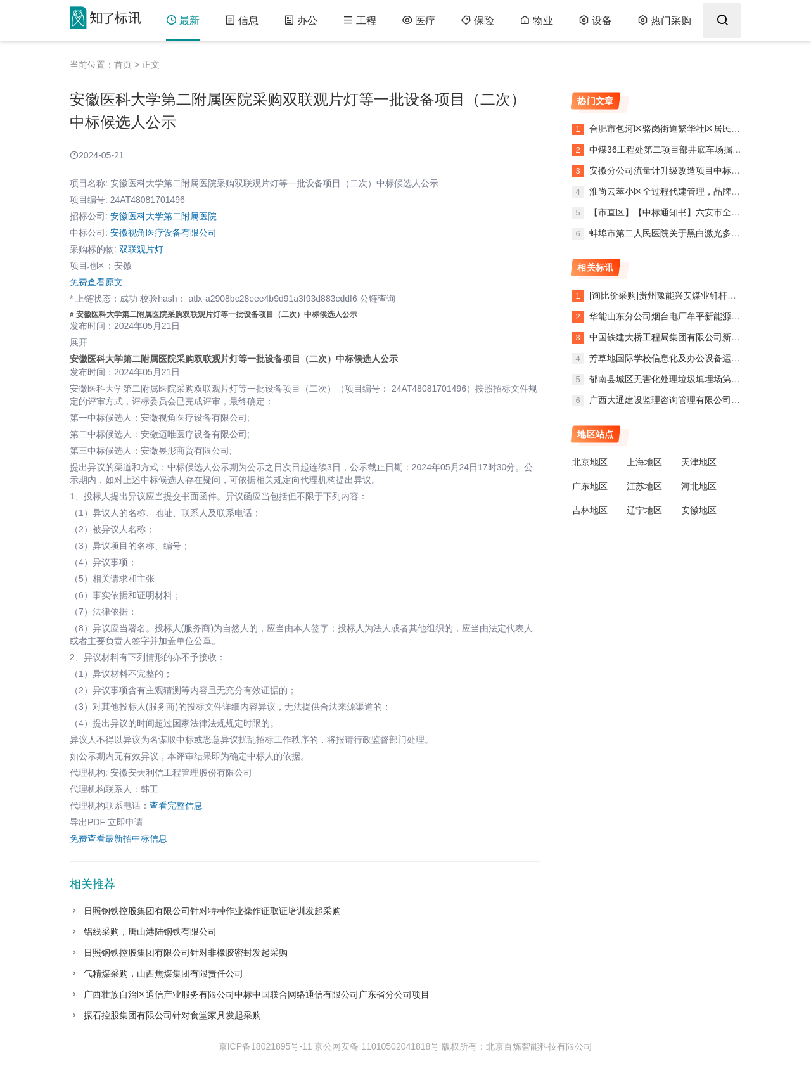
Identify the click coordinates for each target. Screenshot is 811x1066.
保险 (477, 20)
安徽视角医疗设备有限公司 (163, 233)
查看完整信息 (176, 805)
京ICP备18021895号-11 (265, 1046)
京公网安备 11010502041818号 (376, 1046)
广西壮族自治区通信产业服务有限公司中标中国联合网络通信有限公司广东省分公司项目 (257, 994)
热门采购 (664, 20)
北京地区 (590, 462)
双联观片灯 (141, 249)
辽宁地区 (644, 510)
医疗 (418, 20)
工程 (359, 20)
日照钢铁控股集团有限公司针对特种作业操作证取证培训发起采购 (212, 911)
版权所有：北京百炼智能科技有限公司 (517, 1046)
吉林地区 (590, 510)
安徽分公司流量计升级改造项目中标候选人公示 (681, 170)
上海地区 (644, 462)
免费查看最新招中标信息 (118, 838)
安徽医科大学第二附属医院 (163, 216)
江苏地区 (644, 486)
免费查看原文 (96, 282)
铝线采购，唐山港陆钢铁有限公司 (150, 932)
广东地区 (590, 486)
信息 (242, 20)
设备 (595, 20)
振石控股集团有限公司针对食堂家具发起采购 (172, 1015)
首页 (123, 65)
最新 (183, 20)
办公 (300, 20)
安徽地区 (699, 510)
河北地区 (699, 486)
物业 (536, 20)
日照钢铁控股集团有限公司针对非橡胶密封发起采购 (186, 952)
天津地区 (699, 462)
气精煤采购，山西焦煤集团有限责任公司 (163, 973)
